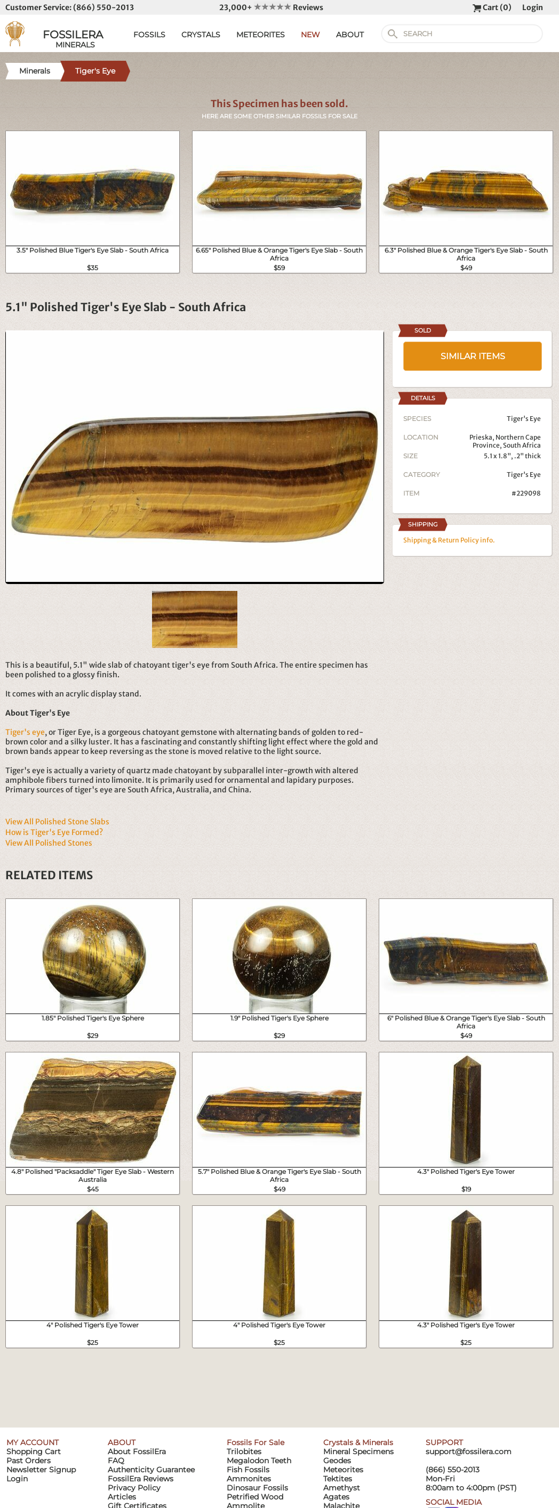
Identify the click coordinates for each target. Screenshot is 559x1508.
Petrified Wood (255, 1497)
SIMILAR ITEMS (473, 356)
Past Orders (28, 1460)
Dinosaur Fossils (257, 1488)
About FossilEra (137, 1451)
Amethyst (341, 1488)
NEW (310, 34)
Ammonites (249, 1478)
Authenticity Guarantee (151, 1469)
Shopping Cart (33, 1451)
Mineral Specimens (358, 1451)
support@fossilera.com (469, 1451)
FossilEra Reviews (140, 1478)
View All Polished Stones (48, 843)
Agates (336, 1497)
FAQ (116, 1460)
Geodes (337, 1460)
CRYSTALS (200, 34)
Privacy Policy (134, 1488)
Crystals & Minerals (358, 1442)
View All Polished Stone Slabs (57, 821)
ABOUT (350, 34)
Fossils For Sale (255, 1442)
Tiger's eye (25, 732)
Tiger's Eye (524, 475)
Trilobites (244, 1451)
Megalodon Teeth (259, 1460)
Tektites (337, 1478)
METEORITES (260, 34)
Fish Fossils (248, 1469)
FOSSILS (149, 34)
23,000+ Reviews (271, 7)
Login (532, 7)
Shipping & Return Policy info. (449, 540)
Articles (122, 1497)
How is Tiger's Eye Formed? (54, 832)
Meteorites (343, 1469)
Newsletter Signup (41, 1469)
